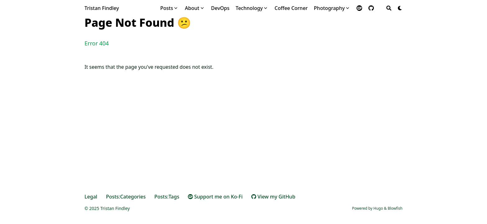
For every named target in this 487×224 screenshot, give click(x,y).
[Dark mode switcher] (400, 8)
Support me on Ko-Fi (215, 196)
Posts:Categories (126, 196)
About (192, 8)
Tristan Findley (101, 8)
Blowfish (395, 208)
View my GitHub (273, 196)
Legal (90, 196)
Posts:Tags (166, 196)
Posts (166, 8)
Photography (329, 8)
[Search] (388, 8)
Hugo (378, 208)
